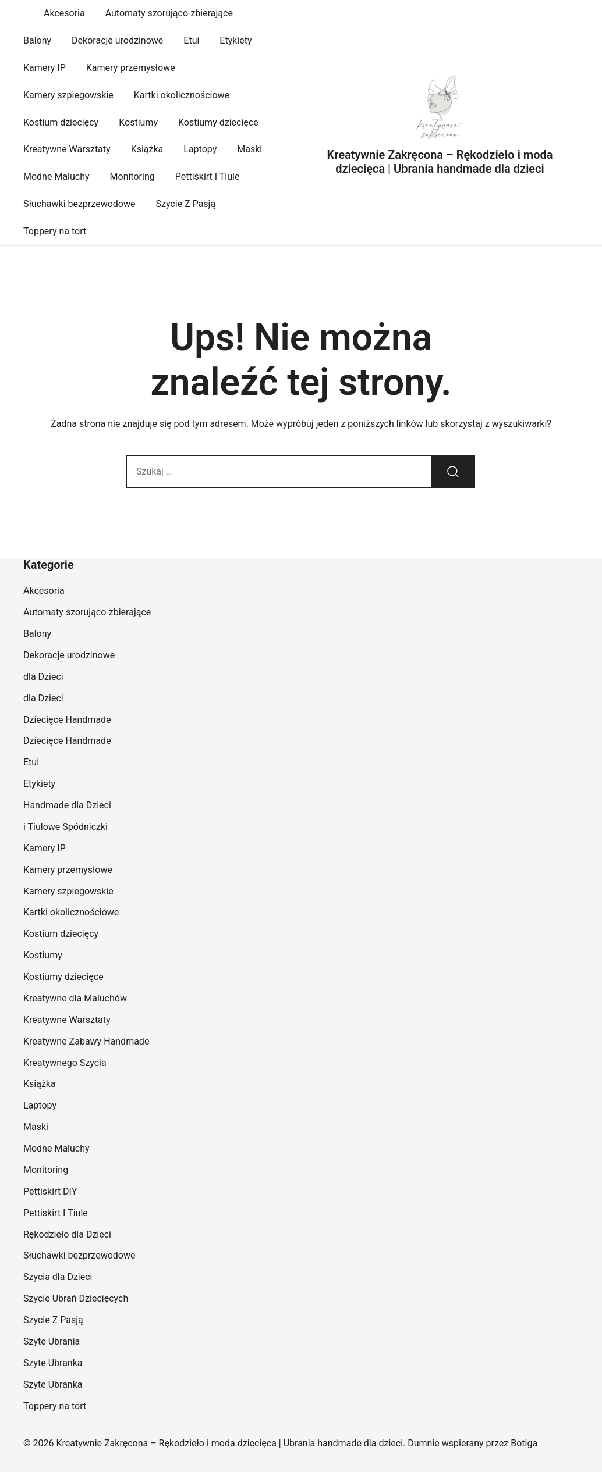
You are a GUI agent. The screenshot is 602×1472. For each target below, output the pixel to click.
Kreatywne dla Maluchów (75, 998)
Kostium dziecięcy (60, 122)
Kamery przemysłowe (130, 67)
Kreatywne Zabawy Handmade (86, 1041)
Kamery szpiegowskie (68, 95)
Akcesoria (64, 13)
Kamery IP (44, 67)
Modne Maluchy (56, 176)
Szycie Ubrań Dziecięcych (75, 1298)
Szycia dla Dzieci (58, 1276)
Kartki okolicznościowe (181, 95)
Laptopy (200, 149)
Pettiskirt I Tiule (207, 176)
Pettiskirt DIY (50, 1191)
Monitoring (132, 176)
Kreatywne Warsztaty (67, 149)
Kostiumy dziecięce (218, 122)
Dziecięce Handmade (67, 719)
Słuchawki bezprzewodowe (79, 203)
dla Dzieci (43, 676)
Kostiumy (138, 122)
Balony (37, 40)
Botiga (524, 1443)
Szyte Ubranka (53, 1362)
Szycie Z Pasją (185, 203)
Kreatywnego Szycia (65, 1062)
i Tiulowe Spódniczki (65, 826)
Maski (249, 149)
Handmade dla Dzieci (67, 805)
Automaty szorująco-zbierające (169, 13)
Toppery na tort (54, 231)
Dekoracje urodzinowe (117, 40)
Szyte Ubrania (51, 1341)
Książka (147, 149)
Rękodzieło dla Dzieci (67, 1234)
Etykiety (235, 40)
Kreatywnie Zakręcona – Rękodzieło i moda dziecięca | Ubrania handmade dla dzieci (440, 162)
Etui (191, 40)
